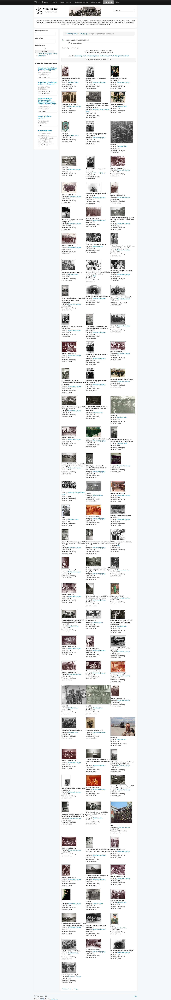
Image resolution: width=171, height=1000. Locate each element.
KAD (94, 276)
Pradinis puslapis (72, 34)
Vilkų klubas (41, 2)
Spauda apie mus (65, 2)
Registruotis (42, 56)
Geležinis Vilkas (96, 2)
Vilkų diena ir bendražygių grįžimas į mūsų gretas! (47, 69)
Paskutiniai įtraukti (93, 56)
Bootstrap (54, 999)
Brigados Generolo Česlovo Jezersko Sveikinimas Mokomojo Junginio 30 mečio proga (47, 101)
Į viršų (135, 996)
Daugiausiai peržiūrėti (122, 56)
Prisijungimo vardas (41, 30)
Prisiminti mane (40, 45)
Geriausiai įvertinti (80, 56)
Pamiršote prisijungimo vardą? (47, 54)
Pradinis (54, 2)
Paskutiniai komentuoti (107, 56)
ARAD (42, 999)
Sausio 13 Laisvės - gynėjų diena (45, 117)
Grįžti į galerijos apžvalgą (70, 989)
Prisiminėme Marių (45, 130)
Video (118, 2)
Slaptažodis (39, 38)
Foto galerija (109, 2)
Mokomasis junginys (81, 2)
